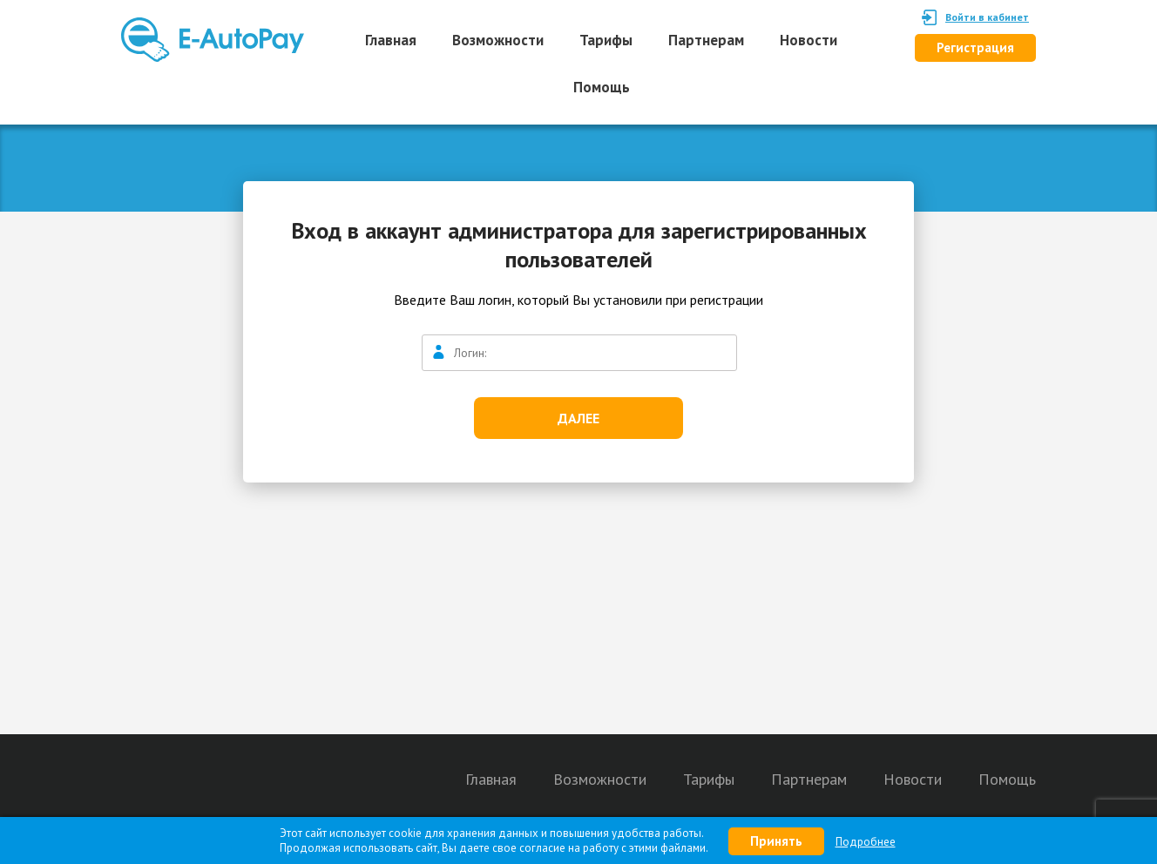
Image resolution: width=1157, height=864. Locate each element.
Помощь (601, 87)
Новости (808, 40)
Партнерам (706, 40)
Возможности (498, 40)
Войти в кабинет (987, 17)
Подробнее (866, 841)
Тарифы (606, 40)
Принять (776, 841)
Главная (390, 40)
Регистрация (975, 47)
